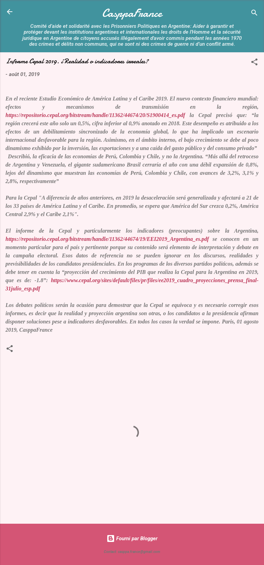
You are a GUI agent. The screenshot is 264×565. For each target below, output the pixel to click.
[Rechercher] (254, 13)
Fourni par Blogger (132, 538)
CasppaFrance (132, 13)
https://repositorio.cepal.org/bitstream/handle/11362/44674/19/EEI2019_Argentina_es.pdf (107, 239)
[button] (254, 63)
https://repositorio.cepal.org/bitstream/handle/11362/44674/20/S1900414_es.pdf (95, 115)
